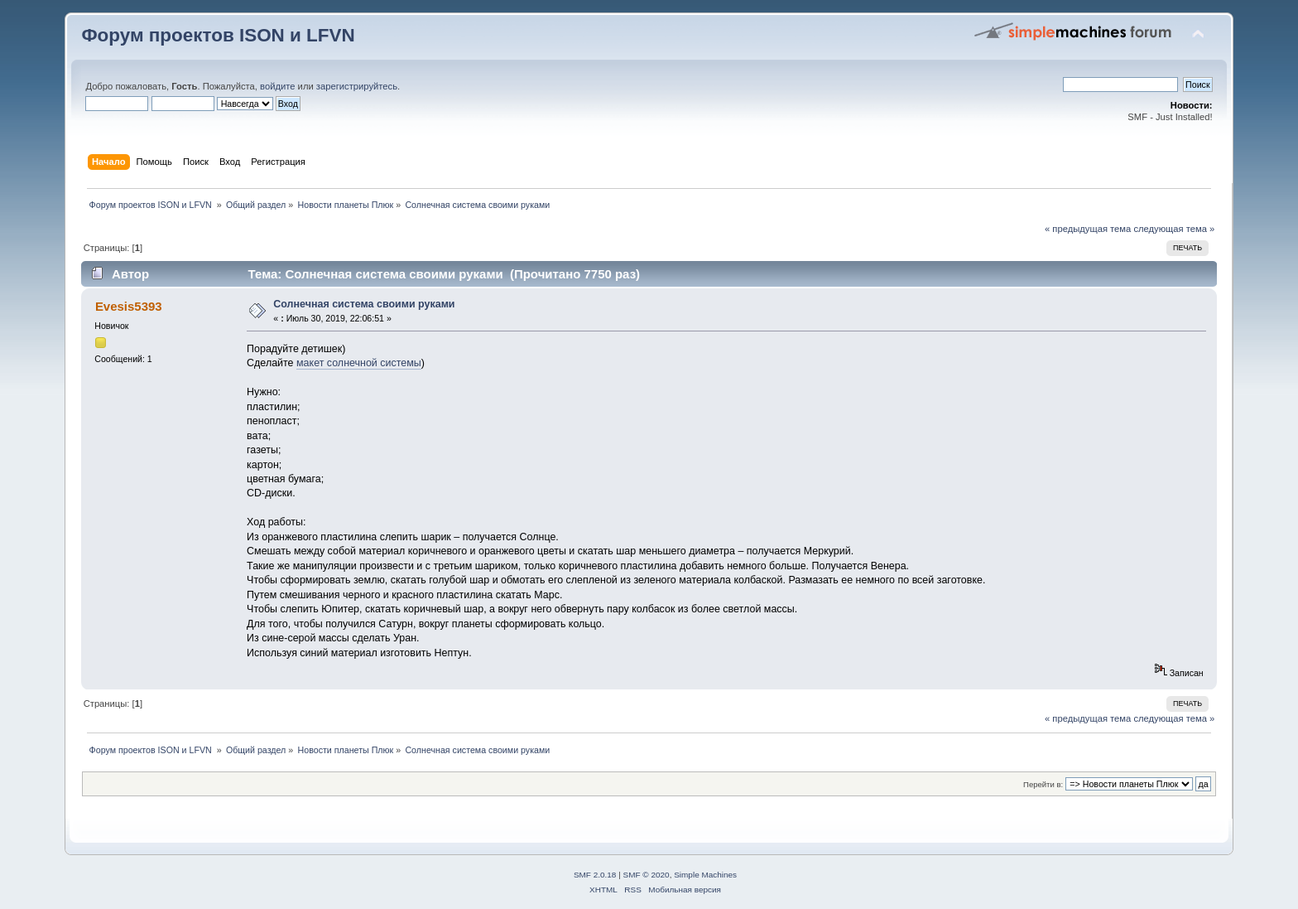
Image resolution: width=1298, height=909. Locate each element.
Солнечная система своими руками (363, 304)
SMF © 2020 (646, 874)
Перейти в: (1043, 784)
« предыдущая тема (1088, 229)
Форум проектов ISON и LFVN (217, 35)
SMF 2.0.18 (595, 874)
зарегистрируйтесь (356, 86)
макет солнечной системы (358, 363)
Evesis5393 (128, 306)
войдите (277, 86)
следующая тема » (1173, 229)
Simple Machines (705, 874)
